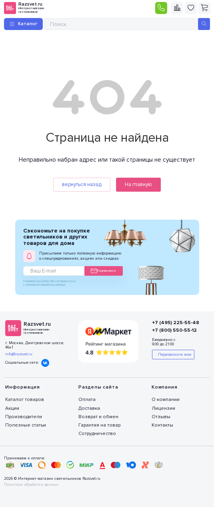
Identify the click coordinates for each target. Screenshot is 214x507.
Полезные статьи (25, 425)
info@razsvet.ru (18, 354)
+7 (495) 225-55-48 (175, 322)
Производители (23, 417)
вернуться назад (82, 184)
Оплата (87, 400)
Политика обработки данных (31, 485)
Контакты (162, 425)
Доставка (89, 408)
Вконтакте (45, 363)
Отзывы (161, 417)
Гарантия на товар (99, 425)
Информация (22, 387)
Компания (164, 387)
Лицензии (163, 408)
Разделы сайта (98, 387)
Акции (12, 408)
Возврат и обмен (98, 417)
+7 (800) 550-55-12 (174, 330)
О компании (166, 400)
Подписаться (103, 271)
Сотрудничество (97, 434)
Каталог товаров (24, 400)
